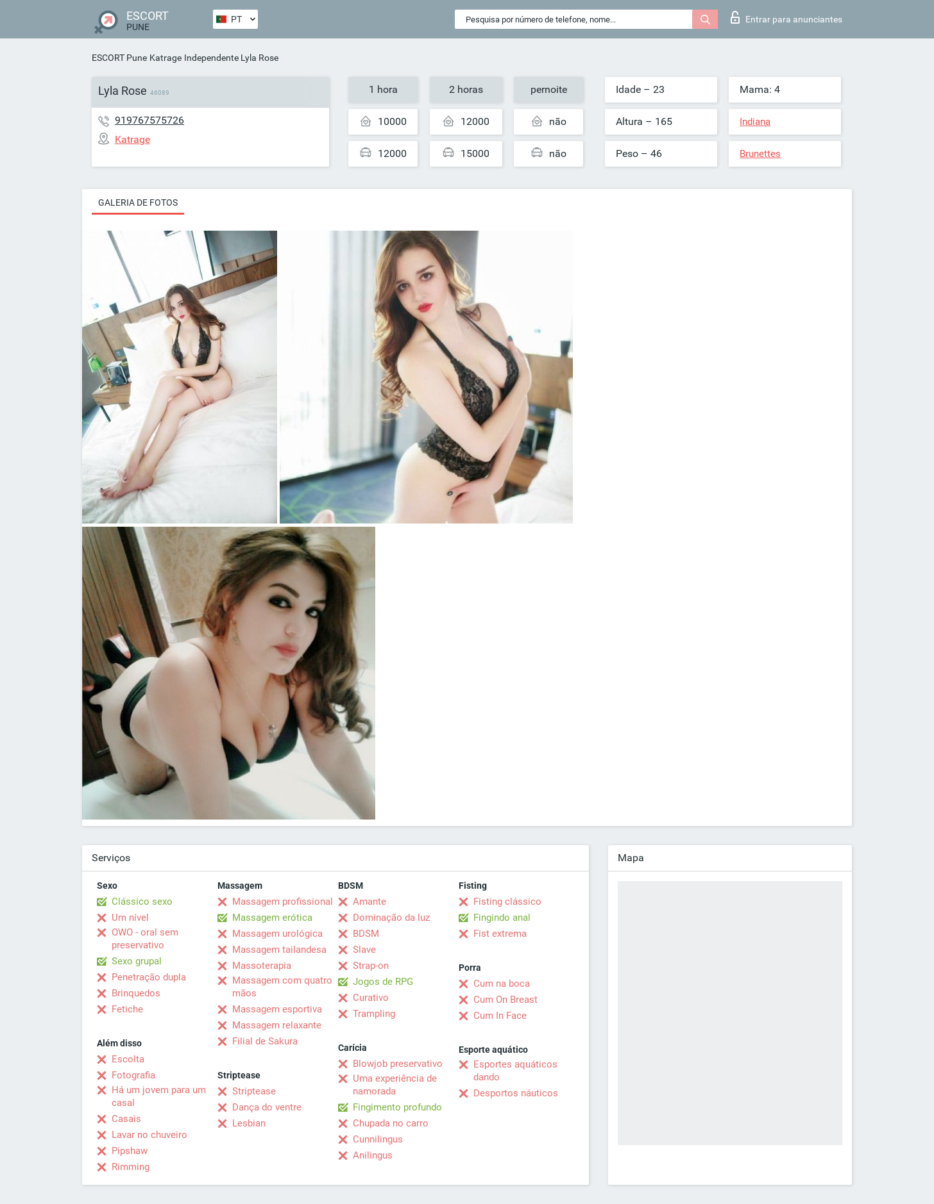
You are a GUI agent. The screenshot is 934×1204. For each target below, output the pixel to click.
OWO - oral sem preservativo (145, 939)
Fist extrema (500, 933)
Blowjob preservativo (398, 1063)
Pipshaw (130, 1151)
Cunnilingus (378, 1139)
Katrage (165, 58)
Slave (364, 949)
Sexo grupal (137, 961)
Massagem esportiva (277, 1009)
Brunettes (760, 154)
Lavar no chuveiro (149, 1135)
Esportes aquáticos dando (515, 1071)
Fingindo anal (502, 917)
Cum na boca (501, 983)
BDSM (366, 933)
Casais (126, 1119)
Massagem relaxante (276, 1025)
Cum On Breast (505, 999)
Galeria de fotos (138, 202)
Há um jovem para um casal (159, 1096)
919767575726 (149, 120)
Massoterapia (261, 965)
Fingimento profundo (397, 1107)
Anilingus (373, 1155)
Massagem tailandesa (279, 949)
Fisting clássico (507, 901)
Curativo (371, 997)
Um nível (130, 917)
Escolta (128, 1059)
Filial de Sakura (265, 1041)
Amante (369, 901)
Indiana (755, 122)
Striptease (254, 1091)
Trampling (374, 1013)
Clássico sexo (142, 901)
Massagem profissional (282, 901)
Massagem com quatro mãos (282, 987)
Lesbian (249, 1123)
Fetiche (127, 1009)
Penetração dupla (149, 977)
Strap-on (371, 965)
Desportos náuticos (515, 1093)
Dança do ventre (266, 1107)
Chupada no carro (391, 1123)
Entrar (786, 17)
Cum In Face (500, 1015)
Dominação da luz (391, 917)
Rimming (130, 1167)
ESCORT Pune (119, 58)
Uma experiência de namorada (395, 1085)
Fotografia (133, 1075)
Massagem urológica (277, 933)
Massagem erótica (272, 917)
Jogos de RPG (383, 981)
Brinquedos (136, 993)
